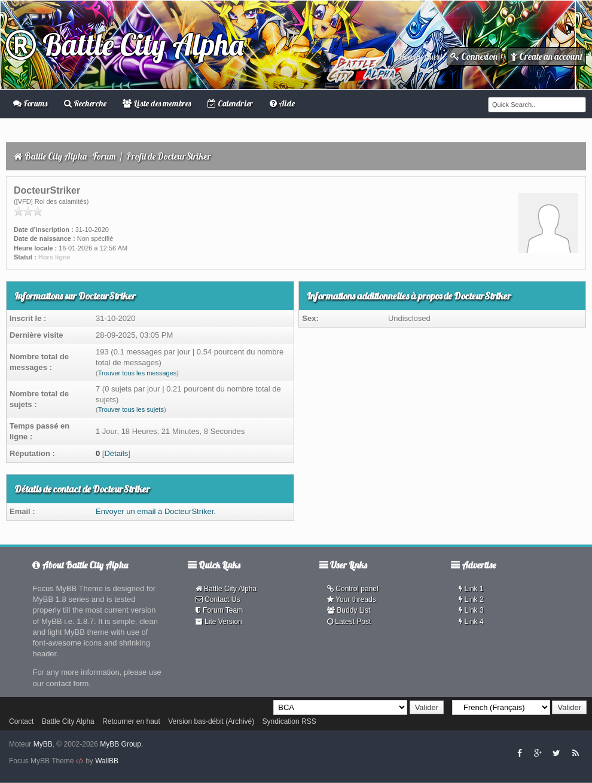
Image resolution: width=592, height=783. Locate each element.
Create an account (546, 56)
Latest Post (349, 621)
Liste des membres (157, 103)
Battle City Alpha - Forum (70, 156)
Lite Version (219, 621)
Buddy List (348, 610)
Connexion (474, 56)
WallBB (106, 761)
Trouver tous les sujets (131, 409)
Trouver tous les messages (137, 373)
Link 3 (471, 610)
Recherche (85, 103)
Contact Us (218, 599)
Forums (30, 103)
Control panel (353, 589)
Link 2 (471, 599)
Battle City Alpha (124, 44)
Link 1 (471, 589)
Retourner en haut (131, 721)
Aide (282, 103)
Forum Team (219, 610)
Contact (21, 721)
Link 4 (471, 621)
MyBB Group (120, 744)
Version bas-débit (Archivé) (211, 721)
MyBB (43, 744)
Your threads (351, 599)
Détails (116, 453)
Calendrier (230, 103)
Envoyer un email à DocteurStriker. (156, 511)
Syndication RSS (289, 721)
